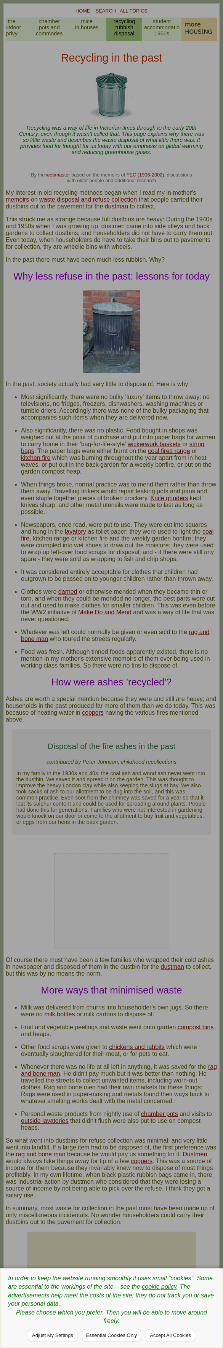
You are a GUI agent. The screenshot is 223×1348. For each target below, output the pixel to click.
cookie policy (159, 1286)
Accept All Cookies (170, 1335)
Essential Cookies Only (111, 1335)
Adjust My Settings (52, 1335)
